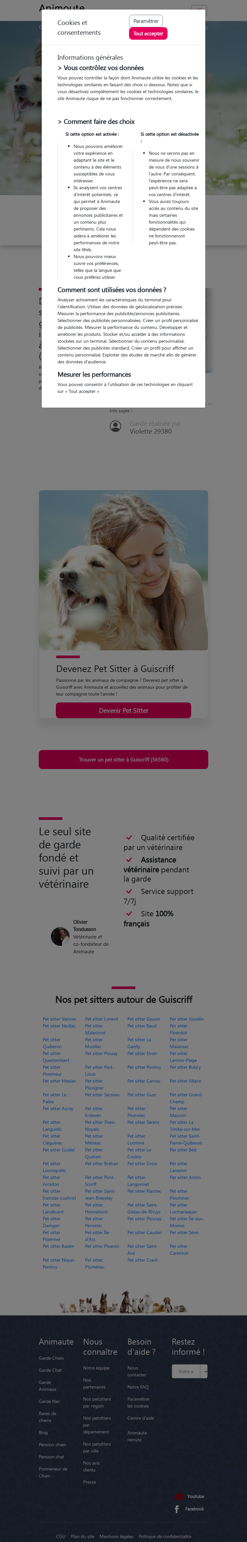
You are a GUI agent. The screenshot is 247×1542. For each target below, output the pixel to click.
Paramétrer (146, 20)
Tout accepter (148, 33)
